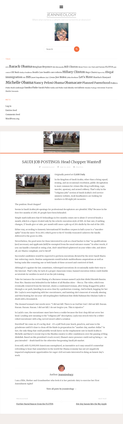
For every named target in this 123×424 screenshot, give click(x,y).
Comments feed (13, 114)
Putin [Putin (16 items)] (8, 88)
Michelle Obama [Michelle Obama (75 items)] (19, 82)
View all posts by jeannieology (61, 389)
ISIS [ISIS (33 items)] (28, 77)
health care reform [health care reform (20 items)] (53, 72)
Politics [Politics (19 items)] (114, 83)
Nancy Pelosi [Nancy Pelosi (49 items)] (43, 83)
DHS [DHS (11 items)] (89, 67)
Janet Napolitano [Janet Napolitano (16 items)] (38, 77)
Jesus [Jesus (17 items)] (52, 77)
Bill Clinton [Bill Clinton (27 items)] (71, 66)
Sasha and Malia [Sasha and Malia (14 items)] (56, 88)
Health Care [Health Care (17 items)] (37, 72)
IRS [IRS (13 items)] (24, 77)
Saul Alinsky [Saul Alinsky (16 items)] (69, 88)
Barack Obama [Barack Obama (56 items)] (20, 67)
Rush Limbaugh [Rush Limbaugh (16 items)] (17, 88)
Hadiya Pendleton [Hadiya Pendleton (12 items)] (26, 72)
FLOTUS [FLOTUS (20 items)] (109, 67)
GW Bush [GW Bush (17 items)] (15, 72)
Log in (8, 106)
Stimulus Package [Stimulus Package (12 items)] (91, 88)
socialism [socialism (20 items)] (79, 87)
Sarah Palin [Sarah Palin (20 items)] (44, 87)
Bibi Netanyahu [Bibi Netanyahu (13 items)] (58, 67)
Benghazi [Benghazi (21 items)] (37, 67)
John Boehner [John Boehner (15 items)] (72, 77)
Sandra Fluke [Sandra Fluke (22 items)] (31, 87)
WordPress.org (12, 119)
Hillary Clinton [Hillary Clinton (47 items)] (73, 72)
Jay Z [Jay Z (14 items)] (48, 77)
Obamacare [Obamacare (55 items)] (73, 83)
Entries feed (11, 110)
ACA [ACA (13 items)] (7, 67)
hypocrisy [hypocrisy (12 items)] (101, 72)
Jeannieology (61, 15)
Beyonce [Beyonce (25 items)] (47, 67)
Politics (79, 167)
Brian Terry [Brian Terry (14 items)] (83, 67)
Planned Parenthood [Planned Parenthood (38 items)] (96, 82)
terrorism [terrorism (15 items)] (101, 88)
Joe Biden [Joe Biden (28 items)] (61, 77)
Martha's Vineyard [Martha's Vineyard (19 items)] (102, 77)
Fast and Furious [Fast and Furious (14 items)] (98, 67)
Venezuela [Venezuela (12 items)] (14, 91)
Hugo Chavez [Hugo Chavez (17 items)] (91, 72)
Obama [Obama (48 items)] (59, 83)
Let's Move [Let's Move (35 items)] (86, 77)
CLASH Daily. (79, 174)
